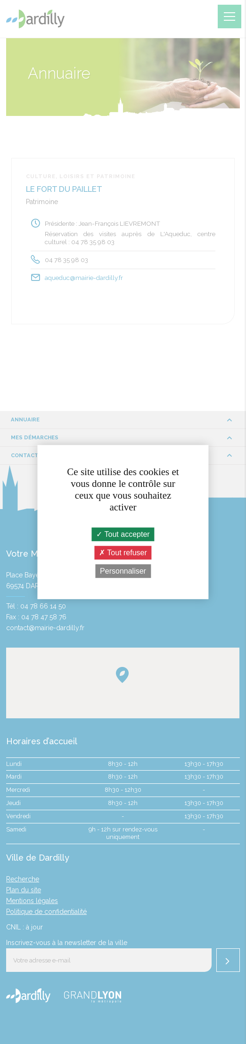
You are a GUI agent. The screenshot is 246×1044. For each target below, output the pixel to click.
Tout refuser (123, 553)
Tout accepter (122, 534)
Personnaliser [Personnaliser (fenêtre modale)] (123, 571)
